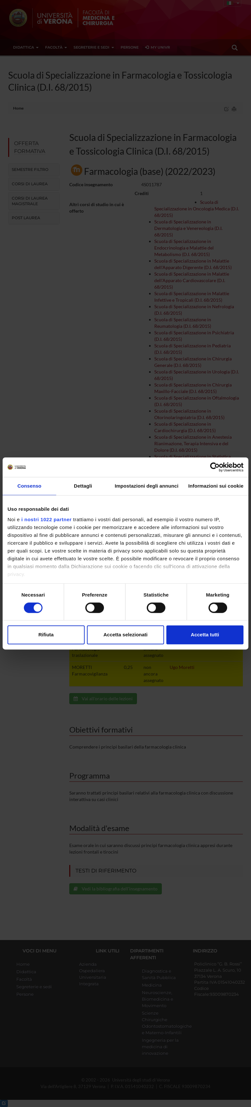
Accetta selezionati (125, 635)
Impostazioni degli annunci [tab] (146, 486)
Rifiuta (46, 635)
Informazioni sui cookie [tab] (215, 486)
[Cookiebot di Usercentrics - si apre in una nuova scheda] (214, 467)
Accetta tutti (205, 635)
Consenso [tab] (29, 486)
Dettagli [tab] (83, 486)
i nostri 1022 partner (46, 519)
